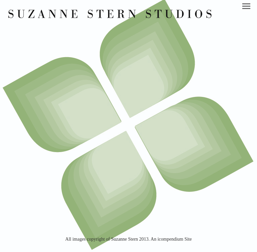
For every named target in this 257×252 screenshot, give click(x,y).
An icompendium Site (171, 239)
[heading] (109, 16)
